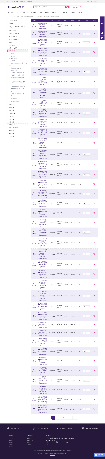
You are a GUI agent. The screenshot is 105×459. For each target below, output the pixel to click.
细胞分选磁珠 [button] (12, 30)
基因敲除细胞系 (15, 101)
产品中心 (10, 12)
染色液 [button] (11, 42)
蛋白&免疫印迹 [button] (13, 20)
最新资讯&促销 (44, 12)
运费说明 (29, 442)
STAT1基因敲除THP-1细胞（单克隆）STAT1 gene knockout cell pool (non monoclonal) (42, 184)
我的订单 (89, 1)
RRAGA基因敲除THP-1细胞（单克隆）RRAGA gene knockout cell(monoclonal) (42, 306)
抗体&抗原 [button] (12, 23)
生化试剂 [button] (11, 116)
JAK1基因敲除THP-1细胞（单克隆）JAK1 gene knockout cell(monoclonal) (42, 203)
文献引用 (72, 12)
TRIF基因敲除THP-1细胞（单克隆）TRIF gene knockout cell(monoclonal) (42, 264)
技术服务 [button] (11, 136)
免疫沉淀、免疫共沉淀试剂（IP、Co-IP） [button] (17, 27)
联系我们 (11, 442)
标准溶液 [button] (11, 107)
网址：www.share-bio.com (51, 444)
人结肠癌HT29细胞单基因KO (18, 75)
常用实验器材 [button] (12, 125)
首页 (18, 12)
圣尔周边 (11, 133)
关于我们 (81, 12)
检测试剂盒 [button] (12, 45)
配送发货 (29, 438)
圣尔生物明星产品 (13, 127)
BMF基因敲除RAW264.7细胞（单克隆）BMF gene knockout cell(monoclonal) (43, 223)
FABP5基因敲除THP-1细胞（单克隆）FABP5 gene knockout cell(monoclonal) (42, 62)
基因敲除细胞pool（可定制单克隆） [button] (18, 64)
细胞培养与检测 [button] (13, 48)
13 (74, 418)
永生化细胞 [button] (13, 58)
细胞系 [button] (11, 53)
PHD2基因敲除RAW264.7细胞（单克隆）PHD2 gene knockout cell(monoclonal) (42, 380)
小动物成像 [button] (12, 113)
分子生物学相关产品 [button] (14, 39)
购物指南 (11, 440)
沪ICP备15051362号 (67, 450)
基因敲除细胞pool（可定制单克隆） (33, 16)
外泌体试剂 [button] (12, 119)
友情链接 (11, 446)
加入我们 (11, 444)
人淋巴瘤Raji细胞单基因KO (18, 86)
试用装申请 (63, 12)
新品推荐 (11, 130)
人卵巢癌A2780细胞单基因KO (17, 78)
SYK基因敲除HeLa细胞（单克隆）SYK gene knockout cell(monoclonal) (42, 104)
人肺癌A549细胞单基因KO (17, 72)
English (95, 1)
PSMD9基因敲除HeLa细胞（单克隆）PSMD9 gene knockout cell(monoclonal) (42, 123)
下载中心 (54, 12)
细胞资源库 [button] (12, 51)
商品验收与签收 (30, 440)
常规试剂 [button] (11, 104)
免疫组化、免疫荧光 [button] (14, 33)
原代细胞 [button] (12, 56)
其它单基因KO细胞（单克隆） (17, 90)
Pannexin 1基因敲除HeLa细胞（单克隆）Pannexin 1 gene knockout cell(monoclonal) (42, 165)
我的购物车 (77, 7)
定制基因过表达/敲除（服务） (17, 94)
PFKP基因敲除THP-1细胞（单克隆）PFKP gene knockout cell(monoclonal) (42, 361)
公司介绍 (11, 438)
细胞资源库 (20, 16)
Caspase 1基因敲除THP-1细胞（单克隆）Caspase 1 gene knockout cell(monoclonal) (42, 342)
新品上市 (25, 12)
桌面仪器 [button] (11, 122)
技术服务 (33, 12)
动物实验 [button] (11, 110)
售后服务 (29, 444)
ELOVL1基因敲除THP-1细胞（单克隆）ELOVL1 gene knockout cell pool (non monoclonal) (42, 400)
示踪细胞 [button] (12, 60)
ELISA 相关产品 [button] (13, 36)
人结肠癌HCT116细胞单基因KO (18, 83)
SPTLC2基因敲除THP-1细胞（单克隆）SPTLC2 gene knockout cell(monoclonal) (42, 42)
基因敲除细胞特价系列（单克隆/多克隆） (18, 69)
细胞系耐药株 (14, 99)
